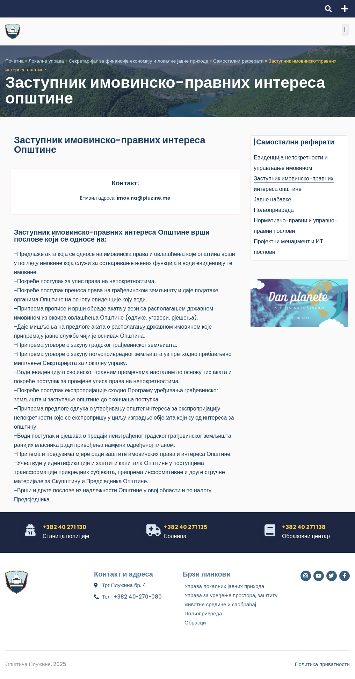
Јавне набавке (272, 199)
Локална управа (46, 61)
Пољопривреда (274, 210)
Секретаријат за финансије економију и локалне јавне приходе (138, 61)
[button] (328, 9)
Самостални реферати (238, 61)
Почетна (14, 61)
